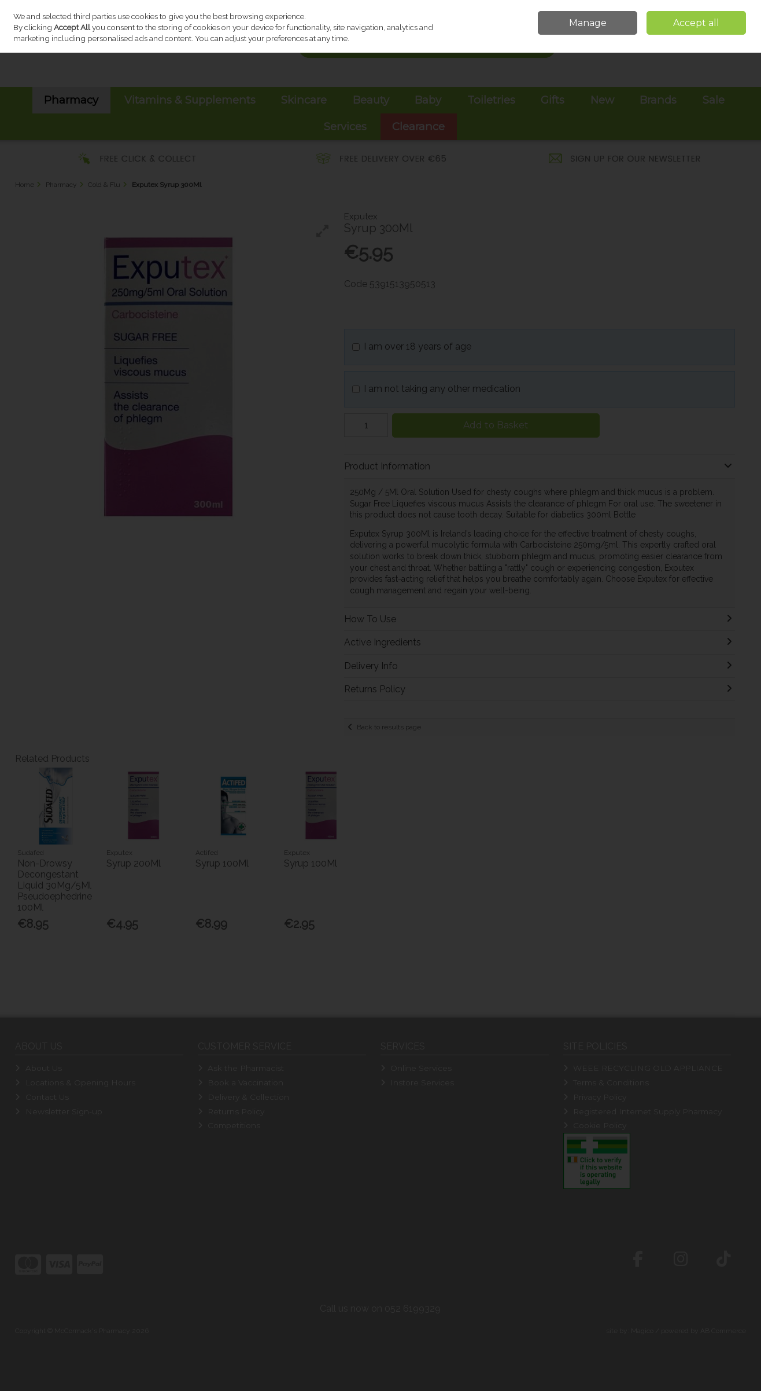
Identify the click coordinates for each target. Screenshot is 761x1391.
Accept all (696, 22)
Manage (588, 22)
